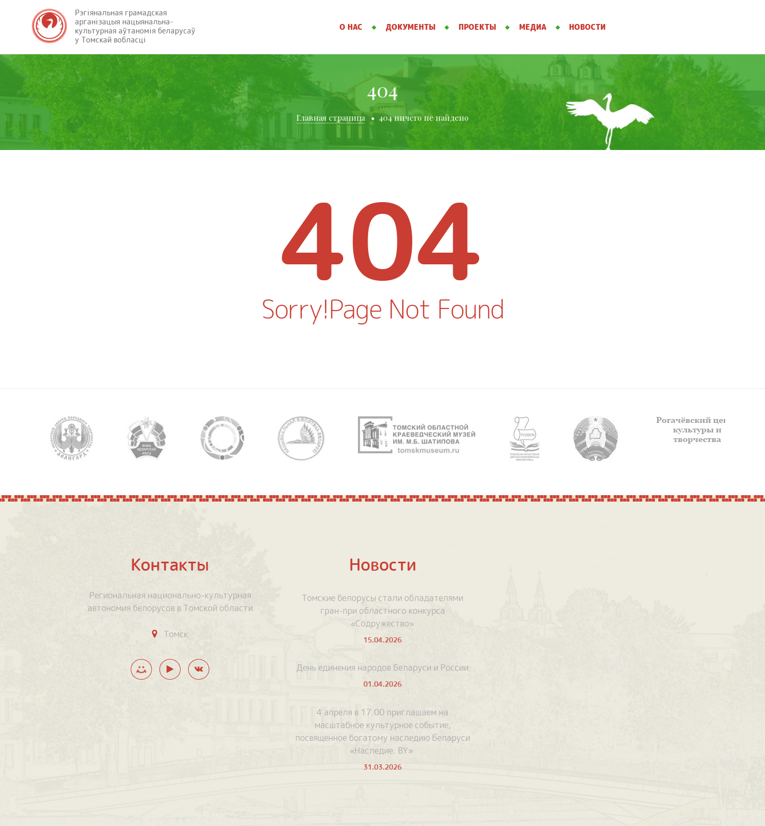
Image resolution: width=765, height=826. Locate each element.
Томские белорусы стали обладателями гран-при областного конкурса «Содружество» (382, 610)
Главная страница (330, 117)
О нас (350, 27)
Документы (411, 27)
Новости (587, 27)
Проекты (477, 27)
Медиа (532, 27)
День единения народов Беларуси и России (382, 667)
